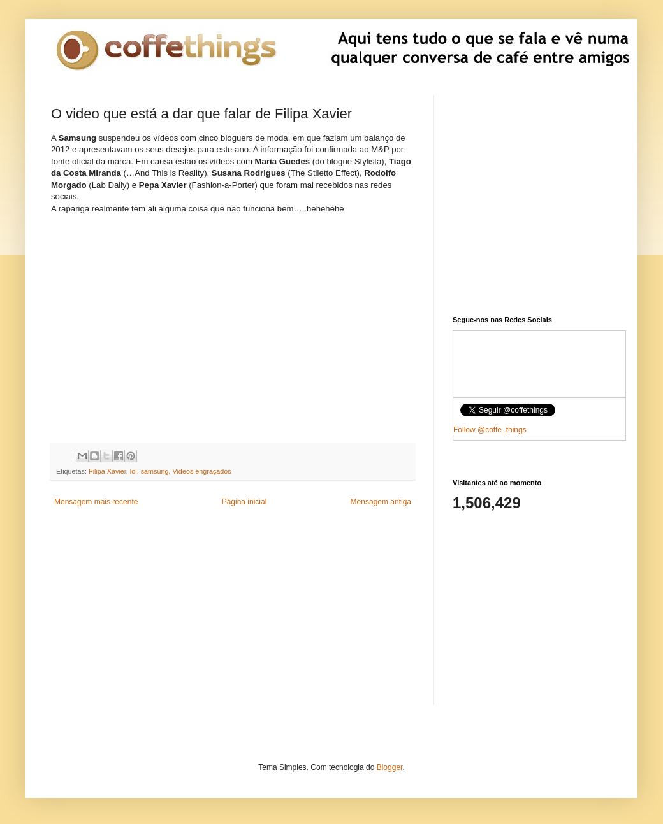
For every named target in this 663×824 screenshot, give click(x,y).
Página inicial (244, 501)
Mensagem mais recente (96, 501)
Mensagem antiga (381, 501)
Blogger (390, 767)
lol (133, 471)
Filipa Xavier (107, 471)
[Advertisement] (232, 616)
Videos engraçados (201, 471)
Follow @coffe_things (490, 429)
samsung (155, 471)
